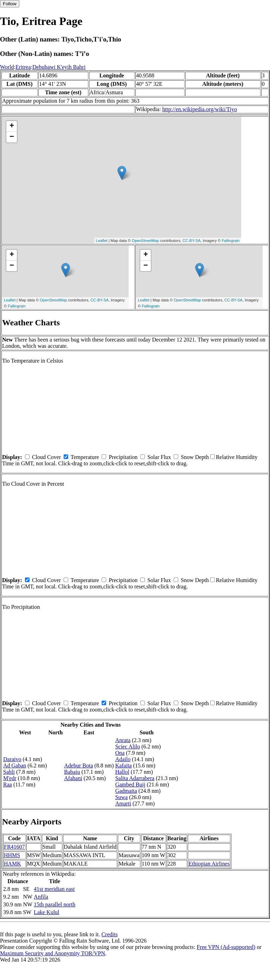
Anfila (41, 897)
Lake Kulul (46, 912)
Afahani (73, 778)
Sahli (9, 772)
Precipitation (123, 457)
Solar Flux (159, 457)
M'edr (10, 778)
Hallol (122, 772)
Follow (10, 3)
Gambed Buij (130, 784)
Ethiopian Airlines (209, 864)
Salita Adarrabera (135, 778)
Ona (120, 753)
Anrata (123, 740)
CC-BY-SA (191, 240)
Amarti (123, 803)
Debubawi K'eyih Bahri (58, 67)
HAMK (12, 864)
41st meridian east (54, 889)
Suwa (121, 797)
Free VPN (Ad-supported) (226, 947)
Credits (109, 934)
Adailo (123, 759)
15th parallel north (54, 904)
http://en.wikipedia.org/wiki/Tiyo (199, 109)
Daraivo (12, 759)
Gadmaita (126, 791)
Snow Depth (195, 457)
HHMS (12, 855)
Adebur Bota (78, 766)
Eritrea (23, 67)
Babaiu (72, 772)
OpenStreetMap (145, 240)
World (7, 67)
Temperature (85, 457)
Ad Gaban (14, 766)
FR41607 (14, 847)
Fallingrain (231, 240)
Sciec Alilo (127, 747)
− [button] (11, 137)
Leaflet (102, 240)
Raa (7, 784)
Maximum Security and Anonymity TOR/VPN (52, 953)
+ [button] (11, 126)
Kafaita (123, 766)
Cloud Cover (46, 457)
